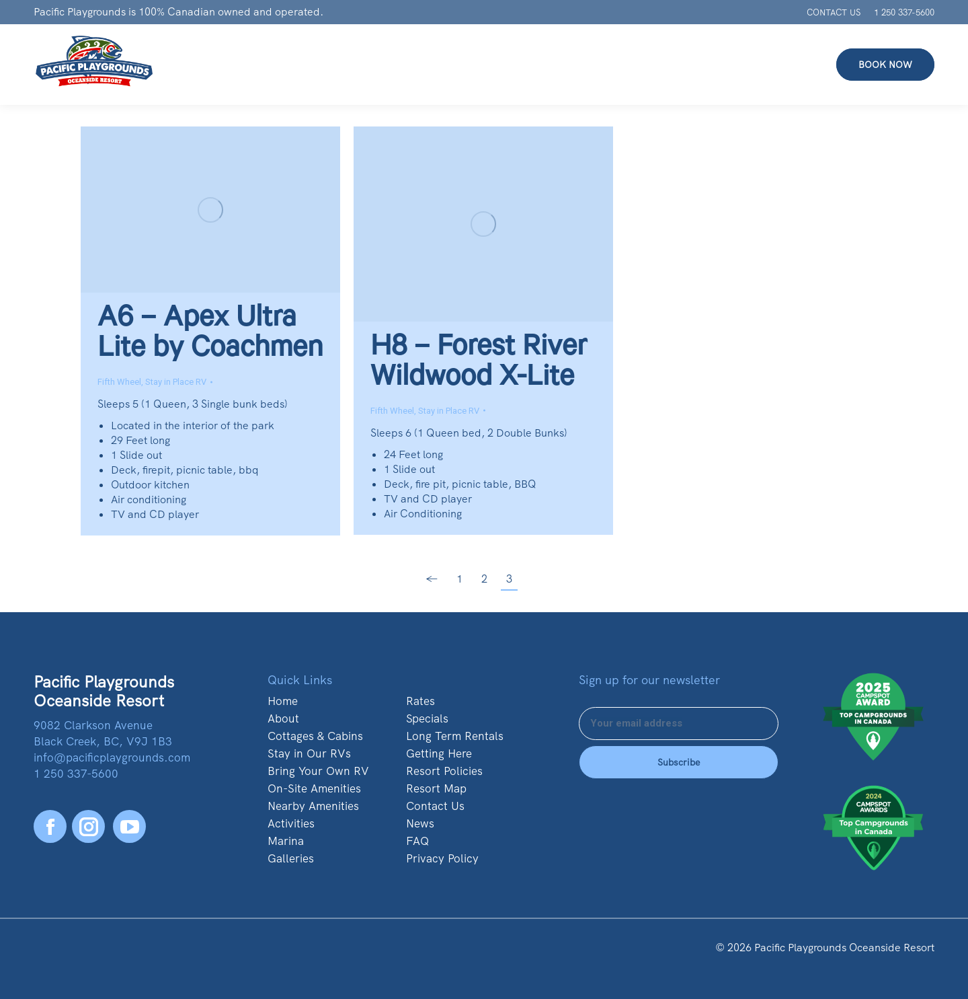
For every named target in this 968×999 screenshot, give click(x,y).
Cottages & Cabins (315, 736)
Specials (427, 718)
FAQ (417, 841)
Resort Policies (444, 771)
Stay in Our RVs (309, 753)
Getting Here (439, 753)
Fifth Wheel (119, 382)
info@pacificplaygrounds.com (112, 757)
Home (283, 701)
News (420, 823)
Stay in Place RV (175, 382)
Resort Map (436, 788)
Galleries (291, 858)
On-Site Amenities (314, 788)
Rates (420, 701)
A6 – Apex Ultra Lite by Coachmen (210, 336)
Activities (291, 823)
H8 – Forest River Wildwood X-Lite (478, 365)
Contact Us (435, 806)
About (283, 718)
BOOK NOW (885, 65)
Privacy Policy (442, 858)
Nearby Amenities (313, 806)
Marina (286, 841)
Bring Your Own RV (318, 771)
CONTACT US (833, 12)
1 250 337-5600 (904, 12)
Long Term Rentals (454, 736)
